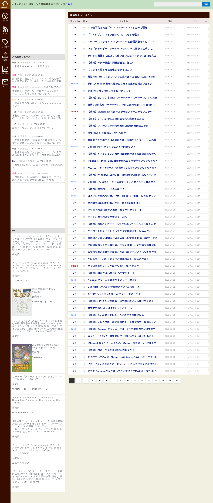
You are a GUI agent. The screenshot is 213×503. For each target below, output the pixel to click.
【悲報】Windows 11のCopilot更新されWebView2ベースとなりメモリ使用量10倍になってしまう (122, 176)
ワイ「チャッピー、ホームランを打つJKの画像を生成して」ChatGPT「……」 (122, 49)
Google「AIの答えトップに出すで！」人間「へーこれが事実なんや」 (122, 183)
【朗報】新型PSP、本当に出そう (106, 189)
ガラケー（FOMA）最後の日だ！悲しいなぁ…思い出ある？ (121, 336)
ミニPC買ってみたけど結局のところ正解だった (114, 287)
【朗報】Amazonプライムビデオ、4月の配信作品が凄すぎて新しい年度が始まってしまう (121, 330)
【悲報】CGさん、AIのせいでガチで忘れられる (37, 166)
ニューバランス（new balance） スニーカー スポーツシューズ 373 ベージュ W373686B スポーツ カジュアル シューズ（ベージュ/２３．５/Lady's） (37, 449)
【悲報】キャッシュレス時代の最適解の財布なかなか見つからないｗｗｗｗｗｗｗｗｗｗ (122, 154)
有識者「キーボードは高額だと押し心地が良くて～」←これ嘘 (122, 139)
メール (5, 83)
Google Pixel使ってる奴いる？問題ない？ (112, 146)
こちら (69, 4)
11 (142, 380)
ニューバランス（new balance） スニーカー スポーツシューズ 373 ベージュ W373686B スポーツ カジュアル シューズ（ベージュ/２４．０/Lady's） (37, 267)
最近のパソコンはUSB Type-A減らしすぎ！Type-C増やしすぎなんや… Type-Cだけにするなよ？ (123, 239)
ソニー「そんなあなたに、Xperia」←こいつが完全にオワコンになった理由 (122, 365)
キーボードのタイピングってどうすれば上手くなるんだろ (119, 231)
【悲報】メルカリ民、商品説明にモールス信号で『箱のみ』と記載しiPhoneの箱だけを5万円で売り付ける (122, 323)
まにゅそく (25, 99)
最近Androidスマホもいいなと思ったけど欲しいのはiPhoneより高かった (121, 77)
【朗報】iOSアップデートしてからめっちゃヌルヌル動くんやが (122, 225)
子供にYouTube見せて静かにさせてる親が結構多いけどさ (120, 83)
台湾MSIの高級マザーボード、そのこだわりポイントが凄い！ (122, 104)
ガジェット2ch (193, 28)
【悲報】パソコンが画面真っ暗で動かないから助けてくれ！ (121, 301)
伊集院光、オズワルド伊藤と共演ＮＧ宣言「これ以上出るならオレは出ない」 (35, 92)
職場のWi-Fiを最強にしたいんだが (107, 132)
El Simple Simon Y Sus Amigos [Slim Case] (45, 346)
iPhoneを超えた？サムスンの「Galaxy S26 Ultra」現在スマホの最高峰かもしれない (122, 344)
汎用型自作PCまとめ (29, 161)
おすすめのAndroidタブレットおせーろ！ (111, 308)
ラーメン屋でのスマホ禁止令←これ (107, 217)
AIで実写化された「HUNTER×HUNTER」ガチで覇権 (117, 27)
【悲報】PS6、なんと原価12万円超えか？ (111, 350)
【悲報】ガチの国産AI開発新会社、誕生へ (111, 62)
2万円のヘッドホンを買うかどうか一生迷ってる (114, 294)
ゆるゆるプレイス (28, 173)
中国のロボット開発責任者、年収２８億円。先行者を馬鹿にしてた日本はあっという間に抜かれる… (122, 246)
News (5, 4)
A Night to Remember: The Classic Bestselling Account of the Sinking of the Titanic (36, 400)
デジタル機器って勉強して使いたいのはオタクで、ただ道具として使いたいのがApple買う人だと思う (122, 56)
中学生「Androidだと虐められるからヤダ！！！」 (116, 210)
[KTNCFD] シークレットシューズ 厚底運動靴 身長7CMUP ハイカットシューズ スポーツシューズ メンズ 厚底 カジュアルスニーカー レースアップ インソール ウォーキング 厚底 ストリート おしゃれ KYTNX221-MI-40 (37, 426)
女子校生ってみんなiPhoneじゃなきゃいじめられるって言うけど (123, 358)
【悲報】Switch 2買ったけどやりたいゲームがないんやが (120, 111)
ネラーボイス (26, 63)
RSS (5, 32)
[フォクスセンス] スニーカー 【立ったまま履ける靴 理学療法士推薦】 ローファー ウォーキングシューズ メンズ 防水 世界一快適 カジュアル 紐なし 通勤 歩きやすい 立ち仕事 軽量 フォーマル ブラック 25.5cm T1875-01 (37, 326)
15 (170, 380)
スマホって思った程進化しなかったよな (110, 69)
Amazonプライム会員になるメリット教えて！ (113, 280)
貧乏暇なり (25, 136)
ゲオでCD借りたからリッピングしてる (109, 90)
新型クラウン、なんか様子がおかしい (33, 128)
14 (163, 380)
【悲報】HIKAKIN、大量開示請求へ (32, 66)
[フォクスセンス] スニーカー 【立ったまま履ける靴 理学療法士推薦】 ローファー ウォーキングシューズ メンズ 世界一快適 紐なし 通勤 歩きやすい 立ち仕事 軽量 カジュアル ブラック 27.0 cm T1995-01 (37, 476)
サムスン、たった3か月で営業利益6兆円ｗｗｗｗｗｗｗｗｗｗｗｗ (122, 168)
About (5, 17)
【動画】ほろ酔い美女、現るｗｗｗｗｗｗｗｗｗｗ (36, 104)
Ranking (5, 70)
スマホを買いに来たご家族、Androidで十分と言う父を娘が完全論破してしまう (122, 253)
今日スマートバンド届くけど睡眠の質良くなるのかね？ (118, 259)
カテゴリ (5, 43)
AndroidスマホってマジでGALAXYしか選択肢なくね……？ (121, 41)
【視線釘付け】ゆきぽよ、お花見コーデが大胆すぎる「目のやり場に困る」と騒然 (36, 178)
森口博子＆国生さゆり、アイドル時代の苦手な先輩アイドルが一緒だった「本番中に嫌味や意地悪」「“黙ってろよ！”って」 (36, 81)
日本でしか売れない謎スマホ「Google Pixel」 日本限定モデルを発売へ (122, 197)
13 (156, 380)
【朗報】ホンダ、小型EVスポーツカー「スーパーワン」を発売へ (122, 98)
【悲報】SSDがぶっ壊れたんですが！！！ (111, 273)
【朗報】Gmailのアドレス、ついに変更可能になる (116, 315)
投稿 (5, 58)
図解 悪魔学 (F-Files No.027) (43, 290)
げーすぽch (25, 75)
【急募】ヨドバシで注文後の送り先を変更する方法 (116, 118)
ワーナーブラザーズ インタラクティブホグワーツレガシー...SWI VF (37, 377)
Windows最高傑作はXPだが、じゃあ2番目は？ (114, 203)
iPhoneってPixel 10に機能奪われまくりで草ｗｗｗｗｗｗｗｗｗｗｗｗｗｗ (123, 161)
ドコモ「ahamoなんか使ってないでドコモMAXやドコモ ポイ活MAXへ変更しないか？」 (122, 372)
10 (135, 380)
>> (176, 380)
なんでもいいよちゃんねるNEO (35, 87)
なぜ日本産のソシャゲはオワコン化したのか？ (113, 266)
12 (149, 380)
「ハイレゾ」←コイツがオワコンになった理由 (113, 34)
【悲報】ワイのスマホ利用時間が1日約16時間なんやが (118, 125)
